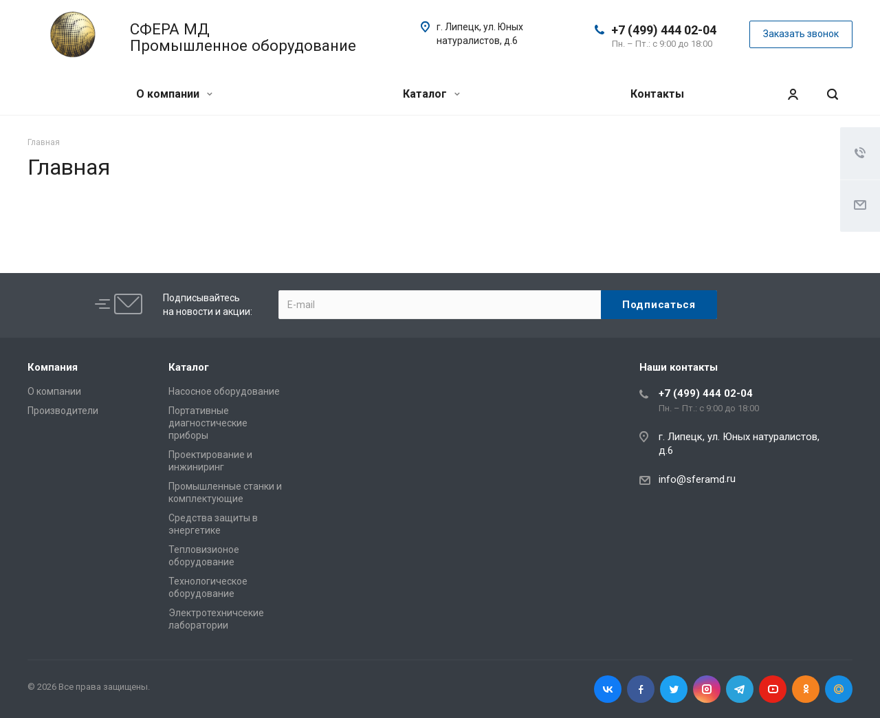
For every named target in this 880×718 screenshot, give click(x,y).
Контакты (657, 93)
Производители (63, 410)
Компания (53, 367)
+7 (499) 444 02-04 (663, 30)
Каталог (431, 93)
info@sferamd (692, 479)
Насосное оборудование (224, 391)
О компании (174, 93)
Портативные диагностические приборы (208, 423)
